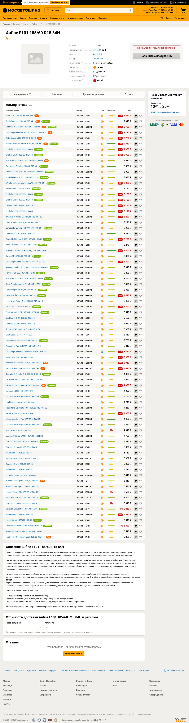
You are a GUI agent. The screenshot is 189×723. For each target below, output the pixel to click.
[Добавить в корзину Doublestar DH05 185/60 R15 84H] (136, 324)
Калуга (6, 704)
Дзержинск (45, 695)
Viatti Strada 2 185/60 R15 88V (19, 335)
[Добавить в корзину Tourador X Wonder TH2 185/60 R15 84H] (136, 375)
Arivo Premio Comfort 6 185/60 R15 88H (23, 284)
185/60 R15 (98, 59)
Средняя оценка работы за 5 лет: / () (84, 720)
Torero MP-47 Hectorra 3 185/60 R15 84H (23, 329)
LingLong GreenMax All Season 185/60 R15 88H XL (28, 352)
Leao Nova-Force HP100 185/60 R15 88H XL (25, 301)
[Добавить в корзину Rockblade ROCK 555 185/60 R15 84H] (136, 178)
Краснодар (81, 685)
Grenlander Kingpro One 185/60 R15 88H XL (24, 172)
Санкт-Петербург (48, 681)
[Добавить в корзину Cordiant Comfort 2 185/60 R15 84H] (136, 448)
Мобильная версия (174, 670)
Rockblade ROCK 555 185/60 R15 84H (22, 178)
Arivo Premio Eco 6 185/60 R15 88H (21, 245)
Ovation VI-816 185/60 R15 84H (19, 200)
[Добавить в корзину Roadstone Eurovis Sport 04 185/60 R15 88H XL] (136, 408)
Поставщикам (98, 670)
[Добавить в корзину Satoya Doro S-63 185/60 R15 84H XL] (136, 341)
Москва (6, 681)
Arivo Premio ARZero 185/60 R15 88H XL (23, 223)
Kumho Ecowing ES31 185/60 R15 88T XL (23, 487)
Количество (50, 623)
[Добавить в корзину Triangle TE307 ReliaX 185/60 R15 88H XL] (136, 363)
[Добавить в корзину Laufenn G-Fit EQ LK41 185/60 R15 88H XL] (136, 380)
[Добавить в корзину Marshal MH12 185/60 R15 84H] (136, 470)
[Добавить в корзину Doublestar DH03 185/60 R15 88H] (136, 318)
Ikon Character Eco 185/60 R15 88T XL (22, 498)
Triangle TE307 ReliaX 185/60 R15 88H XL (24, 363)
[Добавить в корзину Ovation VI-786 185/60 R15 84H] (136, 155)
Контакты (102, 18)
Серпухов (7, 695)
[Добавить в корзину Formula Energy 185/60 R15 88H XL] (136, 476)
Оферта (52, 670)
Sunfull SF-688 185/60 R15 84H (19, 211)
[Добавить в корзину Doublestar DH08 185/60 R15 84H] (136, 403)
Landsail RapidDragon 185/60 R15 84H (22, 397)
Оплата (43, 18)
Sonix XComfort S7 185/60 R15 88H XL (22, 312)
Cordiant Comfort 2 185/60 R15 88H (21, 504)
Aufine (34, 24)
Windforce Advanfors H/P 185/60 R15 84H (24, 144)
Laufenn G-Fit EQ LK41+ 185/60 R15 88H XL (24, 436)
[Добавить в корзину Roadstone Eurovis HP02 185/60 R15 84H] (136, 346)
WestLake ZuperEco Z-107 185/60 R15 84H (24, 161)
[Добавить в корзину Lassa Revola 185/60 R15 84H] (136, 521)
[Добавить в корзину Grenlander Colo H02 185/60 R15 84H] (136, 167)
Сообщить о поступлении (156, 56)
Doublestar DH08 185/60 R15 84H (20, 402)
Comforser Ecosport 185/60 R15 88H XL (23, 127)
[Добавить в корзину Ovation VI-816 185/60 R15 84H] (136, 200)
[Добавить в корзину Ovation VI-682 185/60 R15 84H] (136, 206)
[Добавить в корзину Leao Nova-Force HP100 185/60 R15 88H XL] (136, 302)
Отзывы (129, 94)
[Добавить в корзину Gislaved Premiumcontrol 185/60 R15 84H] (136, 526)
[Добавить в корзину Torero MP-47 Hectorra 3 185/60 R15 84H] (136, 330)
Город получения (13, 623)
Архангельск (155, 690)
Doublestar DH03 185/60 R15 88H (20, 318)
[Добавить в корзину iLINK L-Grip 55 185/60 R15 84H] (136, 116)
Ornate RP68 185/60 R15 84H (18, 256)
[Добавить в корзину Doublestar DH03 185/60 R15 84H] (136, 234)
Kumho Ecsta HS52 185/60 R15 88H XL (23, 492)
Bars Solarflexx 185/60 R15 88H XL (21, 296)
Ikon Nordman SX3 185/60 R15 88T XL (22, 459)
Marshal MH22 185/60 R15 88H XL (21, 515)
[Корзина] (184, 10)
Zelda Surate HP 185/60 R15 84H (20, 121)
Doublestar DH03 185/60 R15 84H (20, 234)
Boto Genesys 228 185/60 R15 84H (21, 138)
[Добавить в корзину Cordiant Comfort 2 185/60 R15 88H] (136, 504)
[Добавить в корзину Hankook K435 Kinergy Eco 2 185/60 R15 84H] (136, 538)
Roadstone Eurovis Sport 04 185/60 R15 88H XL (26, 408)
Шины (25, 24)
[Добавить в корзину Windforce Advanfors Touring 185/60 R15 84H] (136, 184)
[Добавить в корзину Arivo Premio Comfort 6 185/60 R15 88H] (136, 285)
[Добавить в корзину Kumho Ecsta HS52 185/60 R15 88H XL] (136, 493)
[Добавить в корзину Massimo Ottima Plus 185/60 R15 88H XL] (136, 420)
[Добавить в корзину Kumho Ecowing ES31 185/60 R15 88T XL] (136, 487)
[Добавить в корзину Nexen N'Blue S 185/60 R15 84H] (136, 414)
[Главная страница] (21, 10)
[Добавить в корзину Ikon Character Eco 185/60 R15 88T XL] (136, 498)
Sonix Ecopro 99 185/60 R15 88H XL (21, 290)
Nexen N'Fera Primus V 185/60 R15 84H (23, 385)
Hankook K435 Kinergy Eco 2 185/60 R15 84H (25, 537)
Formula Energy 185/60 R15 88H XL (21, 475)
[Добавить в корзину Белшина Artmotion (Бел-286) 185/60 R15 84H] (136, 251)
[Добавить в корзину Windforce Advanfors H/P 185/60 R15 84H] (136, 144)
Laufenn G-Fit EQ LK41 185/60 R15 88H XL (24, 380)
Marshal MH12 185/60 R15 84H (19, 470)
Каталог (53, 10)
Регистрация (180, 18)
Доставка (33, 18)
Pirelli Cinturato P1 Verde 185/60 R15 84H (24, 532)
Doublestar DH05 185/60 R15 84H (20, 324)
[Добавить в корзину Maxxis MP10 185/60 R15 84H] (136, 431)
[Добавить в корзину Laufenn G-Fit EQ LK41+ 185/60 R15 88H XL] (136, 436)
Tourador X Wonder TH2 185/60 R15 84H (23, 374)
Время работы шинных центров (165, 112)
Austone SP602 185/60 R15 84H (20, 357)
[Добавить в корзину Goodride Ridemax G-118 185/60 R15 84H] (136, 240)
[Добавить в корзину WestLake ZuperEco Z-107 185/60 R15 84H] (136, 161)
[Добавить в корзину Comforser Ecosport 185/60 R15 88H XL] (136, 127)
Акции (23, 18)
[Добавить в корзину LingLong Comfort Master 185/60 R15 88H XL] (136, 262)
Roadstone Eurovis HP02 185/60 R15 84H (23, 346)
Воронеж (80, 690)
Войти (169, 18)
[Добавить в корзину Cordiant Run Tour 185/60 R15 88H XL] (136, 442)
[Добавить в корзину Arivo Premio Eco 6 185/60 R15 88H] (136, 245)
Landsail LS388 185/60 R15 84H (20, 391)
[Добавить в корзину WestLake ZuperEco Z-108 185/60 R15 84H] (136, 279)
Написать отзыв (73, 654)
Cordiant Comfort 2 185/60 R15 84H (21, 447)
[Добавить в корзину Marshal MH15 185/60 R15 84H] (136, 453)
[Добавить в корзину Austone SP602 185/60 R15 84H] (136, 358)
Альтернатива (22, 94)
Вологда (153, 685)
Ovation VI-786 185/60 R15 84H (19, 155)
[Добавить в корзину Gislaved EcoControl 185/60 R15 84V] (136, 509)
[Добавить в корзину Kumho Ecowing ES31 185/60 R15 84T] (136, 481)
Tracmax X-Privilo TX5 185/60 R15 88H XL (24, 217)
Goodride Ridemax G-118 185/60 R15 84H (24, 239)
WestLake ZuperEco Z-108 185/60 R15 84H (24, 279)
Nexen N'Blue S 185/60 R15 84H (19, 414)
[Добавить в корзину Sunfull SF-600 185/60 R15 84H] (136, 150)
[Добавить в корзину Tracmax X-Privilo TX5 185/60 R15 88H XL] (136, 217)
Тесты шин (91, 18)
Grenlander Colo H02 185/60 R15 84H (22, 166)
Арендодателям (115, 670)
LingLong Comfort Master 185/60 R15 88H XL (25, 262)
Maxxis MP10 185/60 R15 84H (19, 431)
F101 (43, 24)
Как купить (19, 670)
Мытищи (7, 685)
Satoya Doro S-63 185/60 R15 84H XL (22, 340)
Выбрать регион (59, 2)
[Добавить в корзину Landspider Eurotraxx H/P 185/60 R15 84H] (136, 229)
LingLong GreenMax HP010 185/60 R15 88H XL (26, 133)
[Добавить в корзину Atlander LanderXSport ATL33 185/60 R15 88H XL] (136, 268)
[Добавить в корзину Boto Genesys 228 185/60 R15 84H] (136, 139)
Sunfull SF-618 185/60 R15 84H (19, 194)
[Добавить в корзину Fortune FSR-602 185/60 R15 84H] (136, 273)
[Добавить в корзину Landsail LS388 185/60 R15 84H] (136, 391)
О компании (144, 670)
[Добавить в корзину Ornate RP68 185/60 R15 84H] (136, 257)
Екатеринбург (119, 681)
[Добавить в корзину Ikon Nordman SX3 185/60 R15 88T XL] (136, 459)
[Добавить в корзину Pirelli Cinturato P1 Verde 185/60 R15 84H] (136, 532)
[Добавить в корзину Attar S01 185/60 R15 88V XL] (136, 307)
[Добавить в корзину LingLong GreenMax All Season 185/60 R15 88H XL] (136, 352)
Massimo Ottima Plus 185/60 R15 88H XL (23, 419)
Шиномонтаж (56, 18)
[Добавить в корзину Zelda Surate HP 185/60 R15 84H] (136, 122)
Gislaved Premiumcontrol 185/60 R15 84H (24, 526)
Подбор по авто (10, 18)
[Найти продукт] (130, 10)
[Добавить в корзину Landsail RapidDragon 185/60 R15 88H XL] (136, 425)
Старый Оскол (83, 695)
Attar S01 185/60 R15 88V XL (18, 307)
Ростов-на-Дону (84, 681)
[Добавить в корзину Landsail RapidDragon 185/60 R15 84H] (136, 397)
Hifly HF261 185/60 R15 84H (18, 189)
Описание (57, 94)
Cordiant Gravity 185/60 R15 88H (20, 464)
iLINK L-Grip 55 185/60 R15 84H (20, 116)
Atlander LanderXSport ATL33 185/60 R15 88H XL (27, 267)
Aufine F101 (98, 54)
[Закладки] (162, 18)
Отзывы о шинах (75, 18)
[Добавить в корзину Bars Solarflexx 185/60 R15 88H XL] (136, 296)
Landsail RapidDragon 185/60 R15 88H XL (24, 425)
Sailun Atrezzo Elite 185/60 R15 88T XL (22, 369)
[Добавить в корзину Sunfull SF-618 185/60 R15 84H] (136, 195)
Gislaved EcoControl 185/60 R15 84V (21, 509)
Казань (43, 685)
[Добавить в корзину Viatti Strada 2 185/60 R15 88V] (136, 335)
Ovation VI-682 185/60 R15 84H (19, 206)
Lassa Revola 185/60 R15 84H (19, 520)
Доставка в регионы (93, 94)
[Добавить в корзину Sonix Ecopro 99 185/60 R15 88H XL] (136, 290)
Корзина (6, 670)
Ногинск (7, 699)
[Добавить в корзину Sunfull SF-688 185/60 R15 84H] (136, 212)
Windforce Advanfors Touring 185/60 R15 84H (25, 183)
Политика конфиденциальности (74, 670)
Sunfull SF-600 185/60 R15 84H (19, 149)
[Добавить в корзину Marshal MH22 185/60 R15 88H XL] (136, 515)
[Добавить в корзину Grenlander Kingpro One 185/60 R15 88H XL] (136, 172)
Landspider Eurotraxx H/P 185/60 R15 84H (24, 228)
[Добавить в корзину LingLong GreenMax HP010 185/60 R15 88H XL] (136, 133)
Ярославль (154, 681)
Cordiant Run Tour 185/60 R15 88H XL (22, 442)
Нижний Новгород (48, 690)
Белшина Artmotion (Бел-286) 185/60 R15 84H (26, 251)
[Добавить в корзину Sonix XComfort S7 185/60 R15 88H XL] (136, 313)
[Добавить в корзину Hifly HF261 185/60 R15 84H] (136, 189)
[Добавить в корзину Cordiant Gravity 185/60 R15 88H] (136, 464)
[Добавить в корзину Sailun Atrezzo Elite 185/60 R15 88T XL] (136, 369)
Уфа (115, 685)
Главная (6, 24)
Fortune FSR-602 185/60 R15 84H (20, 273)
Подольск (8, 690)
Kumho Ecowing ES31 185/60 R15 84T (22, 481)
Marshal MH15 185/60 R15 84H (19, 453)
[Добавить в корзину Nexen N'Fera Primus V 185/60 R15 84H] (136, 386)
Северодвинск (156, 695)
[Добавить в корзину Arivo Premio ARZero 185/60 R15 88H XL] (136, 223)
